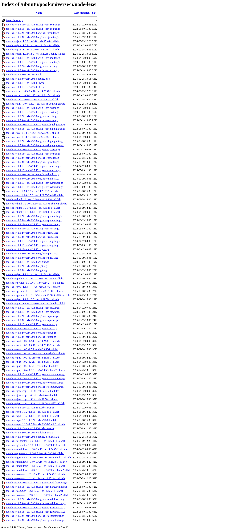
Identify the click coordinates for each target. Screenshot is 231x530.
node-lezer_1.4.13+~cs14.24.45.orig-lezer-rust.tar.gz (33, 224)
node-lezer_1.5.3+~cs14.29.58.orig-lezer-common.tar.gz (35, 386)
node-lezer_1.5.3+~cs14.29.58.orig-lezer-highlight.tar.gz (35, 145)
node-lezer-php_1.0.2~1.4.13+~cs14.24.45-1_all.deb (33, 361)
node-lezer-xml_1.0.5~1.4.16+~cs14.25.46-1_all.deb (33, 91)
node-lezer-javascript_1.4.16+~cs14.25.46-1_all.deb (32, 395)
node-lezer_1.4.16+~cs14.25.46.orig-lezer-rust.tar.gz (33, 228)
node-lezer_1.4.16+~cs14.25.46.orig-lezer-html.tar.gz (33, 170)
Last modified (82, 12)
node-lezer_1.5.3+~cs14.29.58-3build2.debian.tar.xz (32, 436)
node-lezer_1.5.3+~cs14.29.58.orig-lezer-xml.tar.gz (32, 70)
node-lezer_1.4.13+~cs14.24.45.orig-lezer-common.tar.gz (35, 374)
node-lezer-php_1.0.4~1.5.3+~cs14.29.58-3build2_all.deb (35, 370)
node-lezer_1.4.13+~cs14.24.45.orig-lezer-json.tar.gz (33, 24)
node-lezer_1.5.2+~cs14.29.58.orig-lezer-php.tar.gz (32, 253)
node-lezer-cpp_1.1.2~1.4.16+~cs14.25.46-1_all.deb (33, 411)
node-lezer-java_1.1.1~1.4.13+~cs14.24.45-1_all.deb (33, 274)
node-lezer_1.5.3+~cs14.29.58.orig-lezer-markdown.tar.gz (35, 503)
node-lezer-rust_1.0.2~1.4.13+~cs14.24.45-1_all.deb (33, 341)
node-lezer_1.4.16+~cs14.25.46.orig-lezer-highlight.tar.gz (35, 128)
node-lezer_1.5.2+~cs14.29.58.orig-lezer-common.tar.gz (35, 382)
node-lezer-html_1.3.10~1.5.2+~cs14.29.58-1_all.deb (33, 199)
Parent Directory (14, 20)
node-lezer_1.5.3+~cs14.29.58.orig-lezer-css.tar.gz (32, 120)
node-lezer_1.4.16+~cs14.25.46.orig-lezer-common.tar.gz (35, 378)
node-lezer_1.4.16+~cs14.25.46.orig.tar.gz (27, 262)
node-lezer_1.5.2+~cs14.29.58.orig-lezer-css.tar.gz (32, 116)
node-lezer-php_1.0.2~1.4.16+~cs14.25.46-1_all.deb (33, 357)
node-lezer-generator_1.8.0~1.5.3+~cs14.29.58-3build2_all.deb (38, 457)
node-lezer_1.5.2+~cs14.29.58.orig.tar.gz (27, 266)
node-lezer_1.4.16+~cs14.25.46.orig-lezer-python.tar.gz (34, 187)
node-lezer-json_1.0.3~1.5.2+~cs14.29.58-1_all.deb (32, 49)
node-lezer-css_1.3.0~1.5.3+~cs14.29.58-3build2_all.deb (35, 195)
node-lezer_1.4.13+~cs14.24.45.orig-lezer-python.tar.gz (34, 182)
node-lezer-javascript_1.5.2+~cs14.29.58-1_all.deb (32, 399)
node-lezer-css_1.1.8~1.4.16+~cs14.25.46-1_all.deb (32, 132)
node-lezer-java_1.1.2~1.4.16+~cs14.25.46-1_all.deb (33, 286)
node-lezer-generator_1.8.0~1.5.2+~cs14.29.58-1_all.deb (35, 453)
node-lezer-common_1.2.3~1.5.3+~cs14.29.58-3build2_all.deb (38, 495)
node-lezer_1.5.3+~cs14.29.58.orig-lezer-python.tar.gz (34, 220)
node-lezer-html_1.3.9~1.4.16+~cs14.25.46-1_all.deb (33, 207)
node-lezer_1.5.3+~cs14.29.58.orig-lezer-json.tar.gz (32, 37)
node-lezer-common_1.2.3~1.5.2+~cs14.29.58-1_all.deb (35, 490)
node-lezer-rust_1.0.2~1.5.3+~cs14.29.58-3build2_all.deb (35, 353)
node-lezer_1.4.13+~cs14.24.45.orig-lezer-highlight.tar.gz (35, 124)
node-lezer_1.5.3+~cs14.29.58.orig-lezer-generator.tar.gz (35, 520)
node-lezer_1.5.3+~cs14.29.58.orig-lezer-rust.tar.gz (32, 237)
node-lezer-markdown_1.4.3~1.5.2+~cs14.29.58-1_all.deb (35, 466)
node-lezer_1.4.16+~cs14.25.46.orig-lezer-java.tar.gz (33, 153)
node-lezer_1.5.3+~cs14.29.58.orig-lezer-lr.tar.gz (31, 336)
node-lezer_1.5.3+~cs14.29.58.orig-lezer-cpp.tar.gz (32, 320)
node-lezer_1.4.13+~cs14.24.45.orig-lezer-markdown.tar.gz (36, 482)
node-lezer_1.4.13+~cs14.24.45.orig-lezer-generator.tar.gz (35, 507)
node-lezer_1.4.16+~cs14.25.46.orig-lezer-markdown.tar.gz (36, 486)
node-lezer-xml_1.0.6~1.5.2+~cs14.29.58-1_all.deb (32, 99)
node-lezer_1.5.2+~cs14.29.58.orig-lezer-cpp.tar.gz (32, 316)
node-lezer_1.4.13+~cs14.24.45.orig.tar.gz (27, 249)
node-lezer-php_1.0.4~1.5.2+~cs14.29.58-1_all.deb (32, 366)
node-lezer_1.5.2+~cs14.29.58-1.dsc (24, 74)
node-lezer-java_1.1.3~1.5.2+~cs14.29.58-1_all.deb (32, 299)
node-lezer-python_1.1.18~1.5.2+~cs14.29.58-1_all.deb (34, 291)
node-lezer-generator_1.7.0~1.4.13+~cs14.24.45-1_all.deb (35, 445)
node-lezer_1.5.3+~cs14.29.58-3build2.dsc (28, 78)
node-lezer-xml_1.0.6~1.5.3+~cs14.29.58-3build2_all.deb (35, 103)
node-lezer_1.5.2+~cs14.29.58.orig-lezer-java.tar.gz (32, 157)
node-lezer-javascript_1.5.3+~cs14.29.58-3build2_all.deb (35, 403)
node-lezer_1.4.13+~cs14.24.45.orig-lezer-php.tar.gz (33, 241)
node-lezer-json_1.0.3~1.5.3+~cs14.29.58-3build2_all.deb (35, 53)
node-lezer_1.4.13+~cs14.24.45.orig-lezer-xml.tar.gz (33, 58)
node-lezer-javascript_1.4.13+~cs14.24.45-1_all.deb (32, 391)
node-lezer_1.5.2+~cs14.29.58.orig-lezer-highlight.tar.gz (35, 141)
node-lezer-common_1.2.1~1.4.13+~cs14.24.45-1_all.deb (35, 474)
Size (94, 12)
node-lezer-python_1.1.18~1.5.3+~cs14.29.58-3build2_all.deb (37, 295)
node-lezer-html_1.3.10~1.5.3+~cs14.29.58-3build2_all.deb (36, 203)
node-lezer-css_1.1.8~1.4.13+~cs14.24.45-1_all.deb (32, 137)
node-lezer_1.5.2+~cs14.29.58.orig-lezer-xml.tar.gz (32, 66)
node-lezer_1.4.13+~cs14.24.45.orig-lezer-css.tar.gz (32, 107)
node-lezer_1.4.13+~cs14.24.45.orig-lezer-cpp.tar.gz (33, 307)
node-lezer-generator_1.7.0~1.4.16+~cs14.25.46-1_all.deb (35, 441)
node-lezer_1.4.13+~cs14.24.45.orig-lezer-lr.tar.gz (31, 324)
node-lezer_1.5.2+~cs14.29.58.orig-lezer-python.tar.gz (34, 216)
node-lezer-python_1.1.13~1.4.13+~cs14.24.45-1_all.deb (35, 282)
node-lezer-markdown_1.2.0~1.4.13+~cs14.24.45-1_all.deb (36, 449)
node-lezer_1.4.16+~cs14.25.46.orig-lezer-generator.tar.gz (35, 511)
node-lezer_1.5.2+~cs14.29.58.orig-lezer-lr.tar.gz (31, 332)
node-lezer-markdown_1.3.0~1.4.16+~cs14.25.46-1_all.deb (36, 461)
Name (39, 12)
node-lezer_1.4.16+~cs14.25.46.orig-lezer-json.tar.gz (33, 28)
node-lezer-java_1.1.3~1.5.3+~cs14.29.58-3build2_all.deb (35, 303)
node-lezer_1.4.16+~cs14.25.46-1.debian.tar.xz (30, 428)
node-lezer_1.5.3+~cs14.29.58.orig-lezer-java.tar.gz (32, 162)
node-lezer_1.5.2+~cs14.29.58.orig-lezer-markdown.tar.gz (35, 499)
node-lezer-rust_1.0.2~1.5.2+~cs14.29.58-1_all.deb (32, 349)
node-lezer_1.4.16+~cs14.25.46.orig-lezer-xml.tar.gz (33, 62)
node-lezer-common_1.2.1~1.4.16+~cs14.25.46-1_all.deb (35, 478)
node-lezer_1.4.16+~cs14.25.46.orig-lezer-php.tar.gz (33, 245)
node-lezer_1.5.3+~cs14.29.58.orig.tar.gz (27, 270)
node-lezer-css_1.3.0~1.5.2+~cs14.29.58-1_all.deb (32, 191)
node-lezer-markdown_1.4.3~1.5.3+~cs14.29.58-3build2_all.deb (39, 470)
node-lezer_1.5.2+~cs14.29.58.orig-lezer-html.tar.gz (32, 174)
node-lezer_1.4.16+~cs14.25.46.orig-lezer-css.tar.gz (32, 112)
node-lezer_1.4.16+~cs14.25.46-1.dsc (25, 87)
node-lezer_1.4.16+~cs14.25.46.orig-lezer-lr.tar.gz (31, 328)
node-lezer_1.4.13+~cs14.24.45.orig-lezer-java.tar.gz (33, 149)
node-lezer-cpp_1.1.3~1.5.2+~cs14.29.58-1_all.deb (32, 420)
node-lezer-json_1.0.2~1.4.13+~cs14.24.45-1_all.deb (33, 45)
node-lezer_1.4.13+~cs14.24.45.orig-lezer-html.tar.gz (33, 166)
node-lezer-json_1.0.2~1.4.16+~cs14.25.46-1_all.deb (33, 41)
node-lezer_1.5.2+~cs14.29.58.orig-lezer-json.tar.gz (32, 33)
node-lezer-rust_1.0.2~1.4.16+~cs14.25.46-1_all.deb (33, 345)
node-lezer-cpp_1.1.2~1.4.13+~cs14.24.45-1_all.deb (33, 416)
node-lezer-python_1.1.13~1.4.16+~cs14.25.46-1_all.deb (35, 278)
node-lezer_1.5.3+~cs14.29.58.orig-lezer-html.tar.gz (32, 178)
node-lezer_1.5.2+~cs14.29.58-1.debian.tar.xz (29, 432)
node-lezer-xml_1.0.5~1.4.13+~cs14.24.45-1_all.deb (33, 95)
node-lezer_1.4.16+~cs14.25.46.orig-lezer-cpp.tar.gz (33, 311)
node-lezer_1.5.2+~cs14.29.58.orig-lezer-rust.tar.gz (32, 232)
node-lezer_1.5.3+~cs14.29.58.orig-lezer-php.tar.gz (32, 257)
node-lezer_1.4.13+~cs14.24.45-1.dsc (25, 83)
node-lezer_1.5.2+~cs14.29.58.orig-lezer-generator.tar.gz (35, 515)
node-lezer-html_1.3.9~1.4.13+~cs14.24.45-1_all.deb (33, 212)
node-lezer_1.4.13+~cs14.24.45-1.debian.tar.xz (30, 407)
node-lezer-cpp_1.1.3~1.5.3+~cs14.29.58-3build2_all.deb (35, 424)
